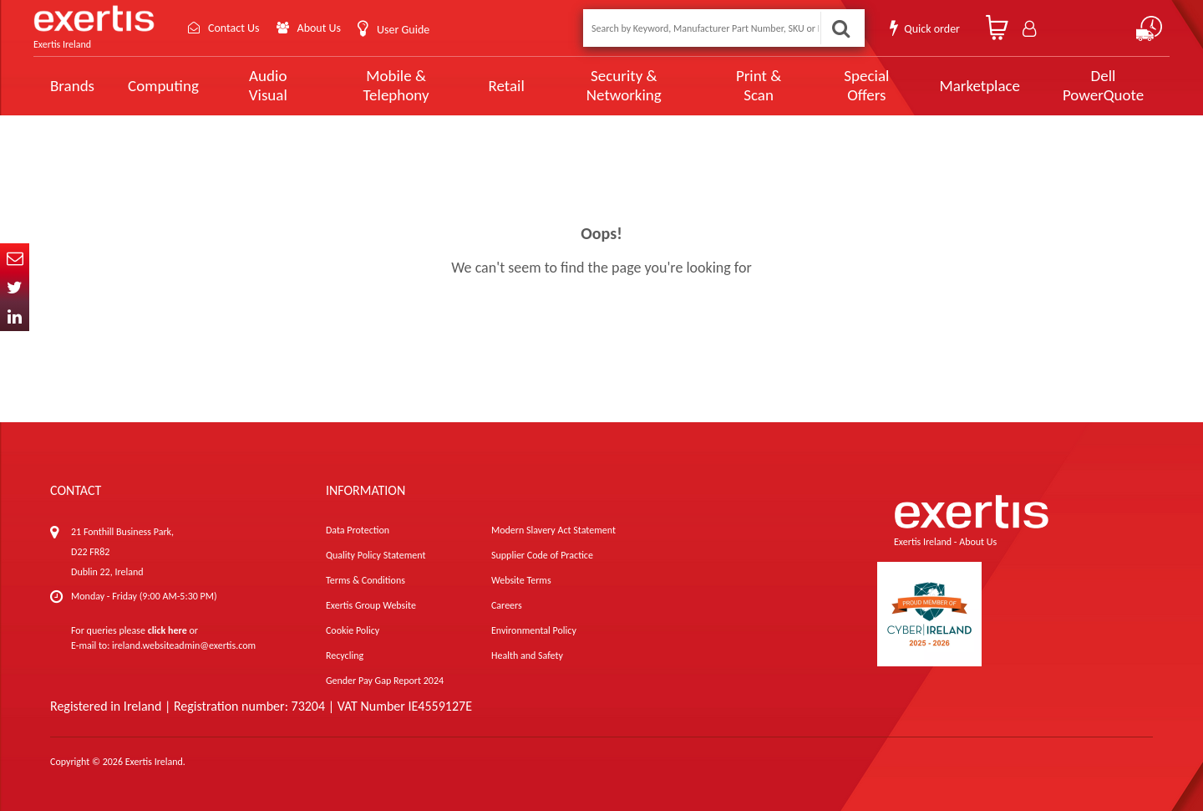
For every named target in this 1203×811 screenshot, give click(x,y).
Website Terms (521, 580)
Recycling (344, 655)
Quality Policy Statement (375, 555)
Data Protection (357, 530)
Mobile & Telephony (396, 85)
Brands (72, 85)
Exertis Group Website (371, 605)
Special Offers (866, 85)
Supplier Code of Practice (542, 555)
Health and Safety (527, 655)
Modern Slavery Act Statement (553, 530)
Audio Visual (268, 85)
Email (14, 258)
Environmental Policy (533, 630)
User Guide (403, 30)
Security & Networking (624, 85)
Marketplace (979, 85)
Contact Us (234, 28)
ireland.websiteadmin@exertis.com (184, 645)
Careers (506, 605)
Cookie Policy (352, 630)
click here (167, 630)
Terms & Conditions (365, 580)
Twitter (14, 287)
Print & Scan (758, 85)
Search (840, 28)
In (14, 316)
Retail (506, 85)
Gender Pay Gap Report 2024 (385, 680)
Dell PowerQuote (1103, 85)
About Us (319, 28)
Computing (163, 85)
